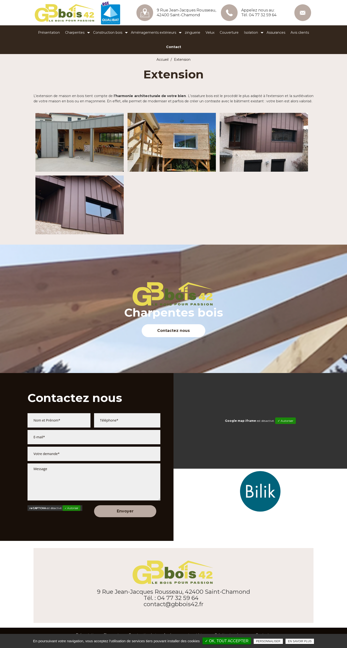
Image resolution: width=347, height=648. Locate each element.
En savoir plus (300, 641)
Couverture (229, 32)
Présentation (49, 32)
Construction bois (107, 32)
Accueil (162, 59)
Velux (210, 32)
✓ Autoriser (71, 508)
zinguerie (192, 32)
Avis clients (300, 32)
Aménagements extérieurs (153, 32)
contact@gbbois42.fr (302, 12)
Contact (173, 47)
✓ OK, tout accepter (227, 641)
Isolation (251, 32)
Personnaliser (268, 641)
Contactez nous (173, 330)
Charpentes (74, 32)
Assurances (276, 32)
